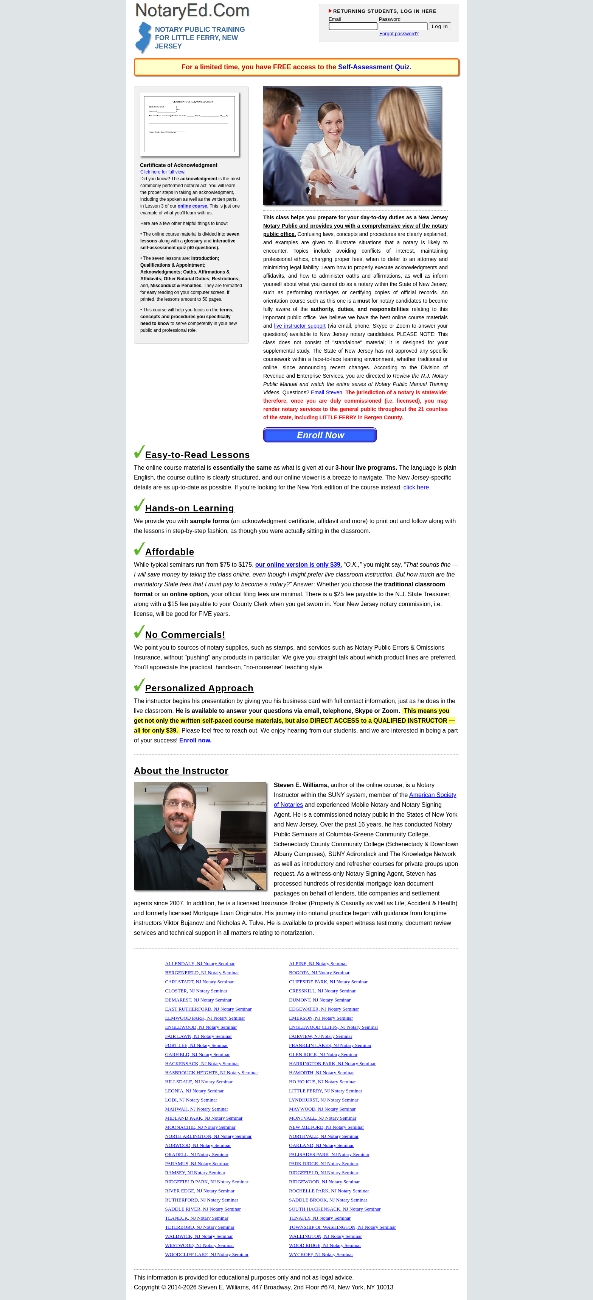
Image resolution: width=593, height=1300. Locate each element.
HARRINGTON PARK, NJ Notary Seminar (332, 1063)
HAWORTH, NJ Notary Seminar (321, 1072)
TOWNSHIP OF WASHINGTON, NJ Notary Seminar (342, 1227)
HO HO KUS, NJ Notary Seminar (322, 1081)
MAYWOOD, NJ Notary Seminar (322, 1109)
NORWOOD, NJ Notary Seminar (198, 1145)
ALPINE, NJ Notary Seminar (318, 963)
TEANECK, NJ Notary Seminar (196, 1218)
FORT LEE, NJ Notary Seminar (196, 1045)
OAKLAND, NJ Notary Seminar (321, 1145)
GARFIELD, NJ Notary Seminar (197, 1054)
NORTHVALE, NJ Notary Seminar (324, 1136)
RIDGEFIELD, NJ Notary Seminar (323, 1172)
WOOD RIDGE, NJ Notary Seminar (325, 1245)
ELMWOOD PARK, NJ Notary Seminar (205, 1018)
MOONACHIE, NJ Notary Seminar (200, 1127)
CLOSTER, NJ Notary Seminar (196, 991)
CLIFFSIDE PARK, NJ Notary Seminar (328, 981)
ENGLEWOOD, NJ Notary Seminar (201, 1027)
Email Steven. (327, 392)
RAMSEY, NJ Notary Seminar (195, 1172)
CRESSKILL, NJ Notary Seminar (322, 991)
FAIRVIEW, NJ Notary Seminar (320, 1036)
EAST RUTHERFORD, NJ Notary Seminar (208, 1009)
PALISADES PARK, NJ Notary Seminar (329, 1154)
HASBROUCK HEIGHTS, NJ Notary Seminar (211, 1072)
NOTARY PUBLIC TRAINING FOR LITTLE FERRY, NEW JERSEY (200, 38)
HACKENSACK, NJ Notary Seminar (202, 1063)
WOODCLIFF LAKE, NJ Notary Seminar (206, 1254)
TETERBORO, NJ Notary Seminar (199, 1227)
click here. (417, 487)
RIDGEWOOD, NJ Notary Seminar (324, 1181)
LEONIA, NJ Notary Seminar (194, 1091)
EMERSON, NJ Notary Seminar (321, 1018)
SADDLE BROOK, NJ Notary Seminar (328, 1200)
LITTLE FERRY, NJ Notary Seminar (325, 1091)
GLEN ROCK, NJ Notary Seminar (323, 1054)
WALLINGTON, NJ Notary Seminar (325, 1236)
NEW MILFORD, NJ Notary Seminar (326, 1127)
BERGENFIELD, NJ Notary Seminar (202, 972)
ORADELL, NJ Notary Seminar (196, 1154)
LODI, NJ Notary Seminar (191, 1100)
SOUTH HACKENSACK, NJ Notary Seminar (334, 1209)
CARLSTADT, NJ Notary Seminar (199, 981)
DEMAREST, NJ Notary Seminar (198, 1000)
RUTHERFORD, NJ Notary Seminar (201, 1200)
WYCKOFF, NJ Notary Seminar (321, 1254)
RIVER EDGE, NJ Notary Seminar (199, 1191)
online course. (193, 206)
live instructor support (300, 326)
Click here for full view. (162, 172)
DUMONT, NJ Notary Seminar (320, 1000)
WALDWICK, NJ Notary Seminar (199, 1236)
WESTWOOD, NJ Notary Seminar (199, 1245)
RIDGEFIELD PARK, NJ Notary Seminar (206, 1181)
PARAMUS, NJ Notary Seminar (197, 1163)
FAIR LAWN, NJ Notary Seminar (198, 1036)
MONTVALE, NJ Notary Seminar (322, 1118)
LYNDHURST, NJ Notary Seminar (323, 1100)
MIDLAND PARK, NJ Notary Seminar (203, 1118)
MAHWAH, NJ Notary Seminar (196, 1109)
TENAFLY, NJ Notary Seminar (320, 1218)
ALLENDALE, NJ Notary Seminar (199, 963)
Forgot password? (399, 33)
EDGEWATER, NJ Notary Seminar (324, 1009)
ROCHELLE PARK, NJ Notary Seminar (329, 1191)
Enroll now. (195, 740)
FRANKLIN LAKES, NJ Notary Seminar (330, 1045)
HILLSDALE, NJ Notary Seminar (198, 1081)
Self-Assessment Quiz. (374, 67)
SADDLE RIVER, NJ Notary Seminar (203, 1209)
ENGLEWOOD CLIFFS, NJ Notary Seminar (333, 1027)
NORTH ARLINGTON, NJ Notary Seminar (208, 1136)
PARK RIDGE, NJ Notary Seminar (323, 1163)
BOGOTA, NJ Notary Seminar (319, 972)
